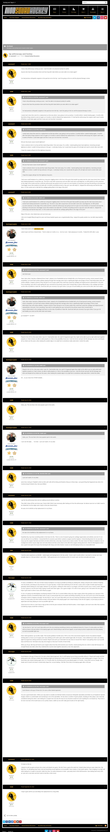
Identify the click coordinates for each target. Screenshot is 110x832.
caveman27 (13, 56)
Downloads (93, 12)
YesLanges (11, 574)
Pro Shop (73, 12)
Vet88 (11, 91)
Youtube (105, 17)
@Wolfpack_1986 (38, 225)
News (54, 12)
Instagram (102, 17)
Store (83, 12)
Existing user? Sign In (9, 2)
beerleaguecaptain (11, 220)
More (102, 12)
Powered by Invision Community (100, 829)
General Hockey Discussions (32, 56)
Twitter (94, 17)
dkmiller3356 (42, 469)
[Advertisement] (34, 32)
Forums (64, 12)
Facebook (98, 17)
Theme (4, 828)
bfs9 (11, 546)
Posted (25, 64)
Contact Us (10, 828)
